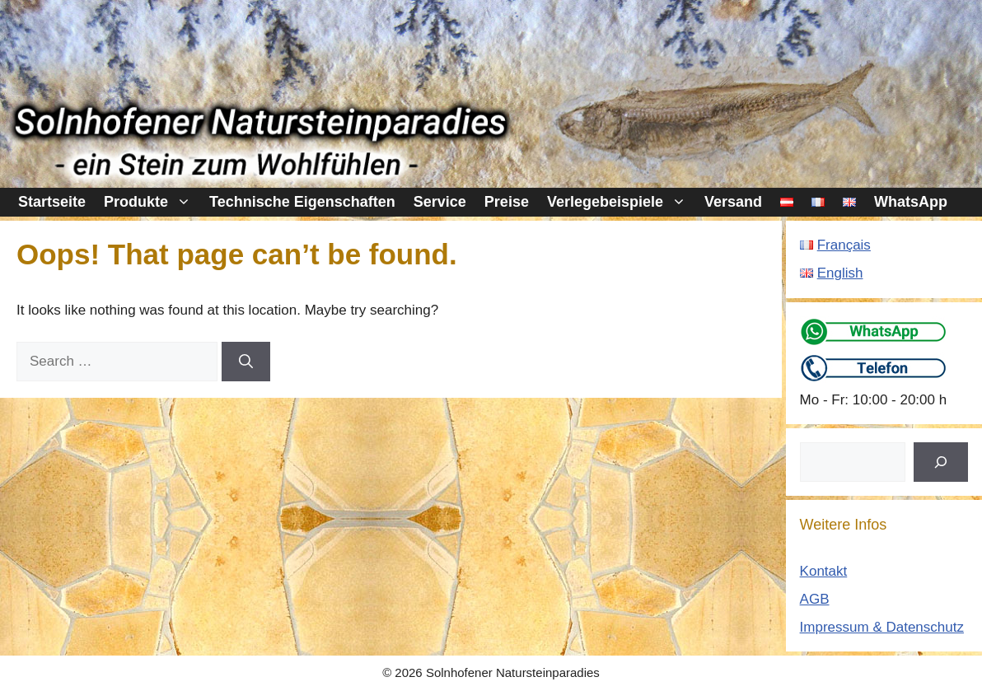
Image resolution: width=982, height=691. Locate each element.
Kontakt (824, 571)
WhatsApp (910, 202)
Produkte (152, 202)
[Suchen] (941, 462)
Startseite (52, 202)
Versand (733, 202)
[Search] (246, 361)
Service (440, 202)
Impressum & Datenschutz (882, 627)
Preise (506, 202)
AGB (815, 599)
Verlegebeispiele (621, 202)
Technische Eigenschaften (302, 202)
